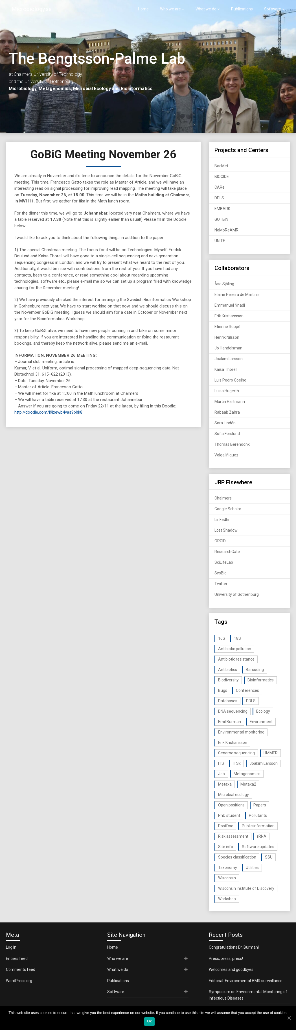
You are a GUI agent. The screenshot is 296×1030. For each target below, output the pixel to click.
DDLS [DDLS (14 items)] (251, 701)
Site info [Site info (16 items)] (225, 846)
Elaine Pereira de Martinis (237, 294)
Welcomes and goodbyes (231, 969)
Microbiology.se (32, 9)
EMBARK (222, 208)
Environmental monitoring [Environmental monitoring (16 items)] (241, 732)
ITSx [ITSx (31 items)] (237, 763)
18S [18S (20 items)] (237, 638)
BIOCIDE (221, 176)
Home (143, 9)
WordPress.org (19, 980)
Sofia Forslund (227, 433)
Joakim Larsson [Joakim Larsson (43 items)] (263, 763)
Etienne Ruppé (227, 326)
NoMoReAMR (226, 230)
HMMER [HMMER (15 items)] (271, 753)
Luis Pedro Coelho (230, 380)
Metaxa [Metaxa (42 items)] (225, 784)
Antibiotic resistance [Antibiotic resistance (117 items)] (236, 659)
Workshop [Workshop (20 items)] (227, 899)
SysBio (220, 573)
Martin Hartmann (229, 401)
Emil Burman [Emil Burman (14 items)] (229, 721)
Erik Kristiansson (229, 316)
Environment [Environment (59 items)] (261, 721)
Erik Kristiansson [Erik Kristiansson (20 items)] (232, 742)
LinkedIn (221, 519)
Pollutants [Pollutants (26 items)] (258, 815)
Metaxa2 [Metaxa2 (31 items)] (248, 784)
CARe (219, 187)
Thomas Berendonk (232, 444)
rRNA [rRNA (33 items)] (261, 836)
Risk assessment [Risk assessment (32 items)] (233, 836)
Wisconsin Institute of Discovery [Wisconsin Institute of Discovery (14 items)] (246, 888)
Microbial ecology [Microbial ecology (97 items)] (233, 794)
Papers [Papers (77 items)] (259, 805)
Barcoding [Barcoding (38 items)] (255, 669)
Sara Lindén (225, 423)
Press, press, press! (226, 958)
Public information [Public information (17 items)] (258, 826)
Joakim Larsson (228, 358)
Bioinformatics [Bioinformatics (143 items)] (260, 680)
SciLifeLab (223, 562)
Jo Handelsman (228, 348)
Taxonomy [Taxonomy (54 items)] (227, 867)
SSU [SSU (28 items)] (269, 857)
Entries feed (17, 958)
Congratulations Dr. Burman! (234, 947)
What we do (206, 9)
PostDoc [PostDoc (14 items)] (225, 826)
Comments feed (20, 969)
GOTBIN (221, 219)
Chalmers (223, 498)
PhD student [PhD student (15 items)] (229, 815)
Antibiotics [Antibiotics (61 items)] (227, 669)
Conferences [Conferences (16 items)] (247, 690)
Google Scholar (227, 509)
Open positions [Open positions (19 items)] (231, 805)
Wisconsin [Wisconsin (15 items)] (227, 878)
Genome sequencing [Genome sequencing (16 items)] (236, 753)
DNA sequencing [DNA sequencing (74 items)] (232, 711)
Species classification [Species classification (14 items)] (237, 857)
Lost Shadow (226, 530)
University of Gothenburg (236, 594)
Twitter (220, 583)
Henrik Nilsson (226, 337)
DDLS (219, 198)
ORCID (220, 541)
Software (272, 9)
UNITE (219, 240)
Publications (242, 9)
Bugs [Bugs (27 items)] (222, 690)
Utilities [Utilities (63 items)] (252, 867)
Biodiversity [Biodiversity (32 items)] (228, 680)
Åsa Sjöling (224, 284)
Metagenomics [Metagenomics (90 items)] (247, 774)
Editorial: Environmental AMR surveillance (245, 980)
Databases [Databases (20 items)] (227, 701)
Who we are (170, 9)
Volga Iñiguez (226, 455)
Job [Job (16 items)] (221, 774)
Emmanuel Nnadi (229, 305)
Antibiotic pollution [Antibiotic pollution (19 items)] (234, 648)
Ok (149, 1021)
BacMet (221, 166)
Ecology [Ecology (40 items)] (263, 711)
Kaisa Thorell (225, 369)
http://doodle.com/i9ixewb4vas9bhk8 (48, 412)
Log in (11, 947)
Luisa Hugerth (226, 391)
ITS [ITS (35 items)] (221, 763)
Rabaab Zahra (227, 412)
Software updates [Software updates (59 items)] (258, 846)
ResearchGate (227, 551)
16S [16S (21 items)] (221, 638)
